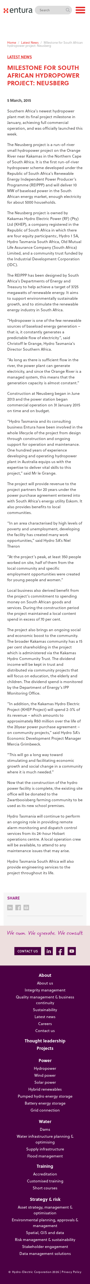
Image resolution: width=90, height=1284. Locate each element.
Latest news (45, 1016)
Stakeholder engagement (45, 1246)
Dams (45, 1129)
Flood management (45, 1156)
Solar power (45, 1082)
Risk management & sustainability (45, 1239)
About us (45, 983)
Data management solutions (45, 1253)
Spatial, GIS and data (45, 1232)
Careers (45, 1023)
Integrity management (45, 990)
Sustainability (45, 1009)
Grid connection (45, 1110)
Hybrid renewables (45, 1089)
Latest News (30, 42)
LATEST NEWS (19, 57)
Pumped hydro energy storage (45, 1096)
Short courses (45, 1188)
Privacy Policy (71, 1272)
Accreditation (45, 1174)
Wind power (45, 1075)
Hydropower (45, 1068)
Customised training (45, 1181)
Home (11, 42)
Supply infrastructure (45, 1149)
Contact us (45, 1030)
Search (67, 10)
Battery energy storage (45, 1103)
